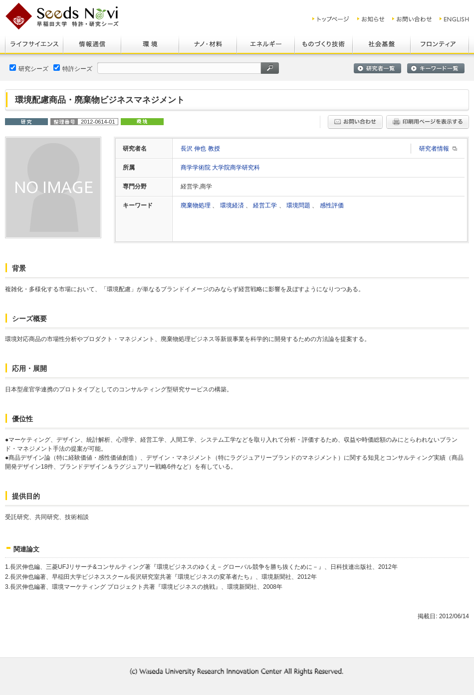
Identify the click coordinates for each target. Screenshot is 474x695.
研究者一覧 (377, 68)
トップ (331, 19)
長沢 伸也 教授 (200, 148)
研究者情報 (434, 148)
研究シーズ (28, 68)
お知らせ (371, 19)
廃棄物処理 (196, 205)
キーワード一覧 (436, 68)
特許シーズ (72, 68)
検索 (270, 68)
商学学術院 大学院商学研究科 (220, 167)
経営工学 (265, 205)
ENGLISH (455, 19)
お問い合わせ (412, 19)
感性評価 (332, 205)
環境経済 (232, 205)
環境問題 (299, 205)
